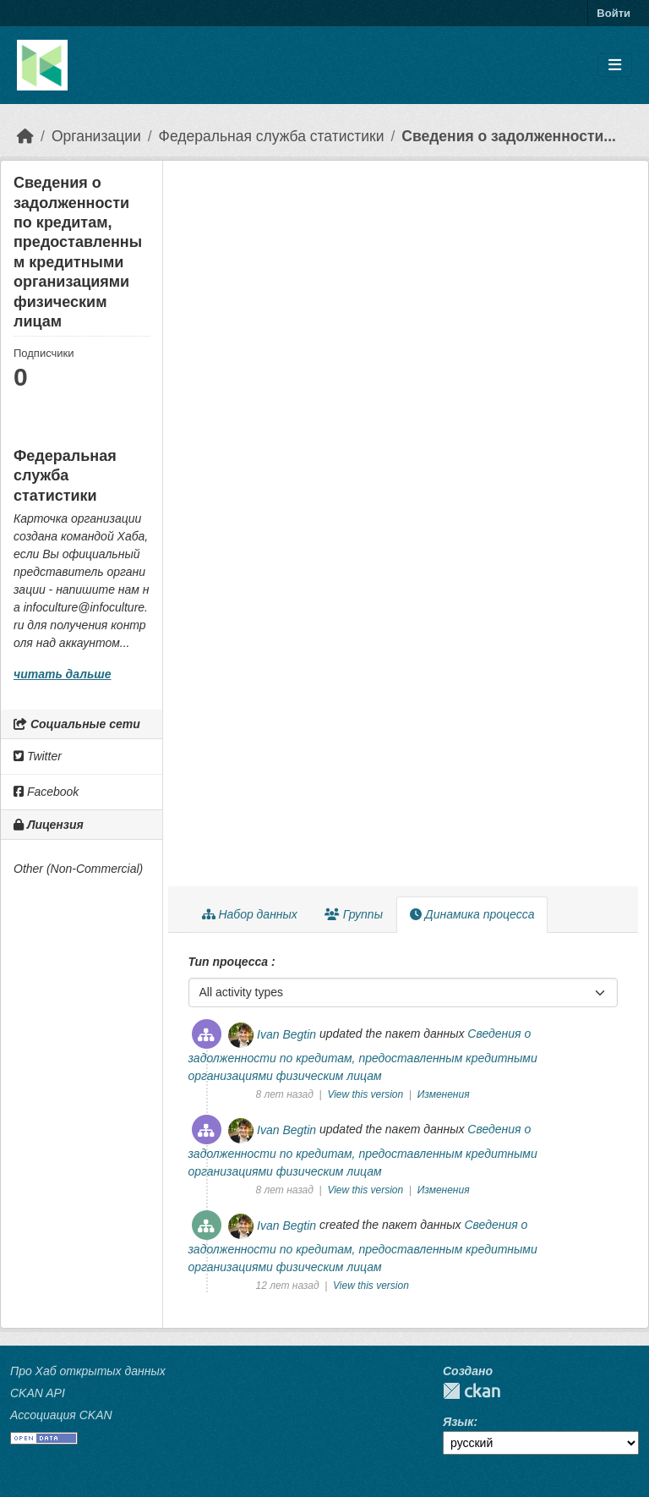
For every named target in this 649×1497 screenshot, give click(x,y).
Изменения (443, 1094)
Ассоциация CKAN (61, 1415)
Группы (353, 914)
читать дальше (62, 674)
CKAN (471, 1391)
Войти (613, 13)
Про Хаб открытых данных (88, 1371)
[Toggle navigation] (614, 65)
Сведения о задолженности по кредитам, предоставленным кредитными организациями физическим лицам (362, 1055)
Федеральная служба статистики (271, 136)
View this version (366, 1094)
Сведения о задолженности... (508, 136)
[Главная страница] (25, 136)
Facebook (46, 791)
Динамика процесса (472, 914)
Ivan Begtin (286, 1034)
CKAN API (37, 1393)
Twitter (38, 756)
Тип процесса (229, 961)
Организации (96, 136)
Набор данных (249, 914)
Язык (458, 1421)
